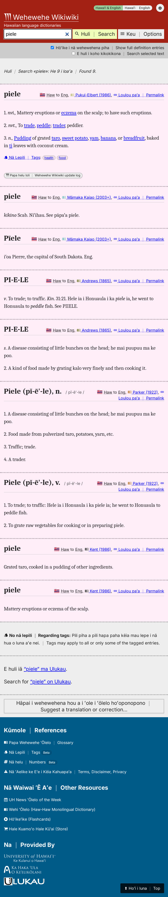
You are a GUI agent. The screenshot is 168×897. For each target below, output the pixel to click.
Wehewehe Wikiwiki (41, 17)
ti (10, 145)
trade (29, 125)
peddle (43, 125)
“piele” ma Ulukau (45, 669)
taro (56, 138)
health (48, 158)
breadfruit (134, 138)
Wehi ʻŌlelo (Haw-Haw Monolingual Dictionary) (49, 809)
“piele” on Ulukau (50, 682)
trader (59, 125)
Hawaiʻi (130, 8)
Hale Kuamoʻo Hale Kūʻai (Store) (36, 828)
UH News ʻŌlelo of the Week (32, 799)
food (62, 158)
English (144, 8)
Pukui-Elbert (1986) (90, 94)
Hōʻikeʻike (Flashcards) (27, 819)
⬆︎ (142, 888)
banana (108, 138)
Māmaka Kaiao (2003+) (86, 197)
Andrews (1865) (94, 280)
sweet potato (75, 138)
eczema (68, 113)
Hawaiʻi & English (108, 8)
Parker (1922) (143, 392)
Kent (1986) (98, 549)
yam (94, 138)
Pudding (22, 138)
